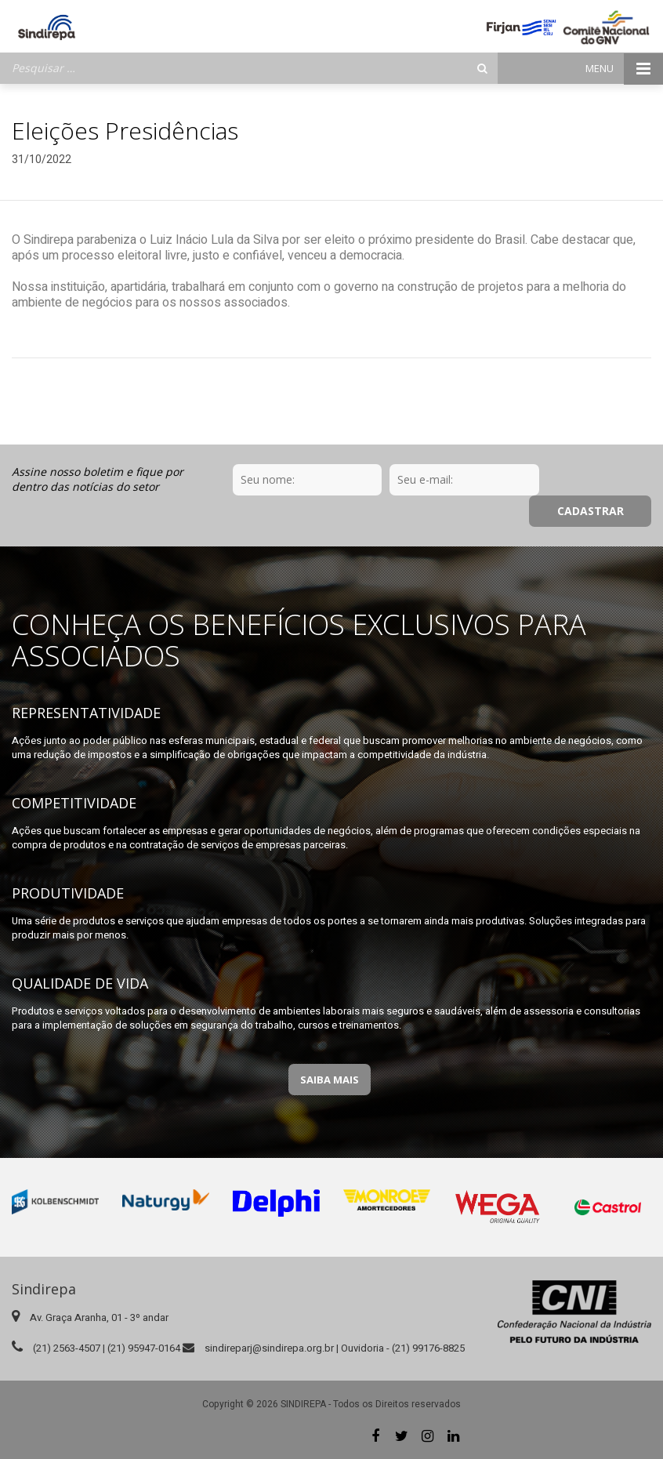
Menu (624, 68)
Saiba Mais (329, 1079)
